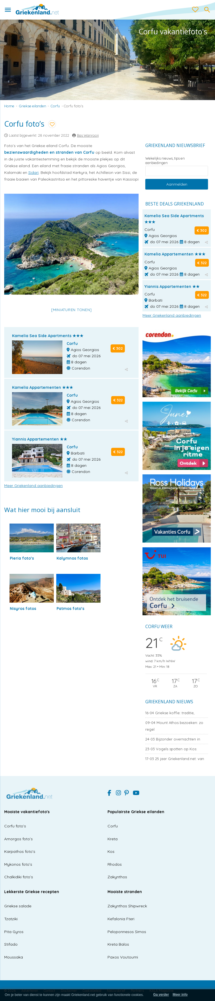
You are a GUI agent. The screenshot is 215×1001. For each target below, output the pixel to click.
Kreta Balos (118, 944)
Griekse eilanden (32, 106)
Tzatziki (11, 918)
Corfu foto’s (15, 826)
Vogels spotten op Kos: (171, 749)
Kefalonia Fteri (121, 918)
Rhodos (115, 864)
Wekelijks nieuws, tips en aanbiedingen (165, 160)
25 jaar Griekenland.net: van (174, 758)
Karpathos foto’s (19, 851)
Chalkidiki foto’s (18, 876)
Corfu (55, 106)
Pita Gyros (14, 931)
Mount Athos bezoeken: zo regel (174, 726)
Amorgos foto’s (18, 838)
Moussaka (13, 957)
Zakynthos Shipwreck (127, 905)
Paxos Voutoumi (123, 957)
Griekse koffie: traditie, (170, 713)
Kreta (113, 838)
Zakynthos (117, 876)
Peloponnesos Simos (127, 931)
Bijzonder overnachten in (172, 739)
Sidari (33, 172)
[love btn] (195, 10)
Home (9, 106)
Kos (111, 851)
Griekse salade (17, 905)
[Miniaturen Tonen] (71, 309)
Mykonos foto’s (18, 864)
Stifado (11, 944)
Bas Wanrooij (88, 135)
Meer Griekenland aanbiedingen (33, 485)
